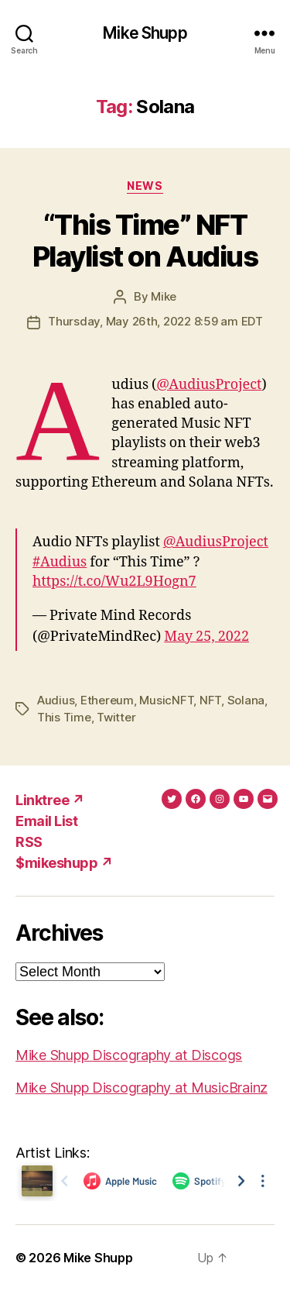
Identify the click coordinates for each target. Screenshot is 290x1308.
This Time (64, 717)
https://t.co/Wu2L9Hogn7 (114, 581)
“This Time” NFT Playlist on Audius (145, 241)
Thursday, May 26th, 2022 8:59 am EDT (155, 321)
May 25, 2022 (206, 636)
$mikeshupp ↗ (64, 863)
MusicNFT (166, 700)
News (144, 185)
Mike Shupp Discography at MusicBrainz (141, 1087)
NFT (210, 700)
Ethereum (107, 700)
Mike (163, 296)
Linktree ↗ (49, 800)
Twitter (116, 717)
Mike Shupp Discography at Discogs (128, 1055)
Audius (55, 700)
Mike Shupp (144, 33)
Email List (46, 821)
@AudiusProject (208, 385)
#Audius (59, 562)
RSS (29, 842)
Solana (245, 700)
